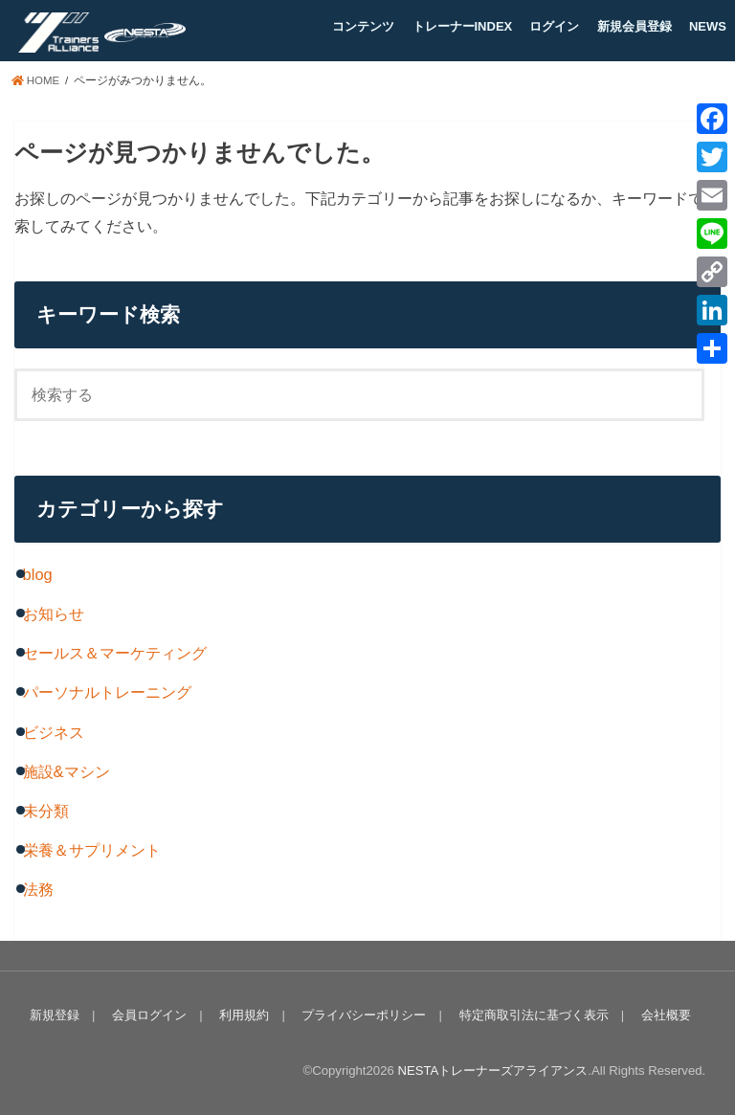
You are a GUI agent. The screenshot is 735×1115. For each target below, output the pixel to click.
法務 (38, 889)
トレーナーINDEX (462, 26)
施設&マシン (66, 771)
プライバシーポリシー (363, 1015)
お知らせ (53, 613)
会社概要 (665, 1015)
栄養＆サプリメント (92, 850)
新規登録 (54, 1015)
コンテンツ (363, 26)
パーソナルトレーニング (107, 692)
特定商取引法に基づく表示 (533, 1015)
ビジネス (53, 732)
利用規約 (244, 1015)
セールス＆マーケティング (115, 652)
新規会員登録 (634, 26)
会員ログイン (149, 1015)
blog (38, 574)
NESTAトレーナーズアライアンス (492, 1070)
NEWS (707, 26)
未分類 (46, 810)
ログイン (554, 26)
